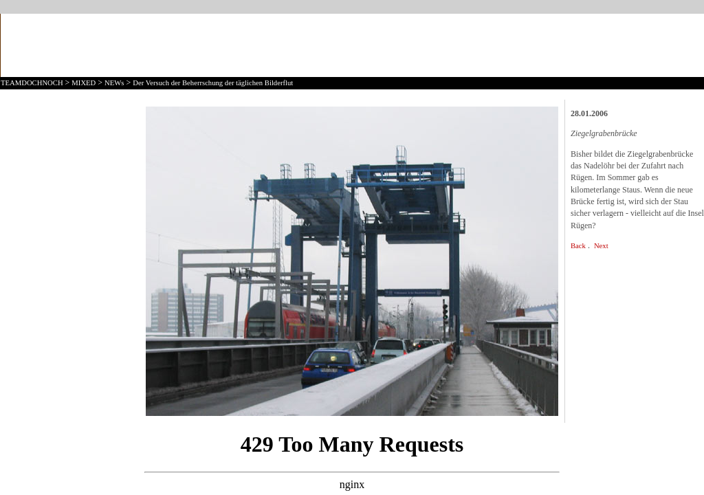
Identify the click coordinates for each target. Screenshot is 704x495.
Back (578, 246)
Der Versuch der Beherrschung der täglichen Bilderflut (213, 83)
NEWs (114, 83)
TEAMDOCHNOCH (32, 83)
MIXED (84, 83)
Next (601, 246)
